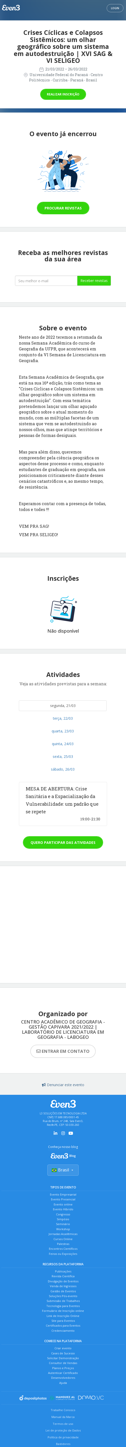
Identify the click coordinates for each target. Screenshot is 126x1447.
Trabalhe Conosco (63, 1410)
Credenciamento (63, 1330)
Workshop (63, 1229)
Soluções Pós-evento (63, 1296)
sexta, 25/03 (63, 756)
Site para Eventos (63, 1321)
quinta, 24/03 (63, 743)
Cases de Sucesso (63, 1353)
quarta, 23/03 (63, 731)
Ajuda (63, 1383)
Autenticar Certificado (63, 1373)
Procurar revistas (63, 208)
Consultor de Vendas (63, 1363)
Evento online (63, 1204)
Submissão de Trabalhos (63, 1301)
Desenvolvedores (63, 1378)
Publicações (63, 1271)
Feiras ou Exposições (63, 1254)
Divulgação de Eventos (63, 1281)
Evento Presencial (63, 1199)
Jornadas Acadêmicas (63, 1234)
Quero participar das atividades (63, 842)
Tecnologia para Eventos (63, 1306)
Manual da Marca (63, 1417)
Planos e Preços (63, 1368)
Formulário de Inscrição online (63, 1311)
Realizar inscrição (63, 94)
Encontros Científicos (63, 1249)
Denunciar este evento (63, 1084)
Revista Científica (63, 1276)
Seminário (63, 1224)
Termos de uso (63, 1424)
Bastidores (63, 1444)
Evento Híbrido (63, 1209)
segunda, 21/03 (63, 705)
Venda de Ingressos (63, 1286)
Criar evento (63, 1348)
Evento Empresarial (63, 1194)
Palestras (63, 1244)
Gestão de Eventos (63, 1291)
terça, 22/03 (63, 718)
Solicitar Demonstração (63, 1358)
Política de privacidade (63, 1437)
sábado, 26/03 (63, 769)
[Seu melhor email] (46, 281)
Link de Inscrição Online (63, 1316)
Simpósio (63, 1219)
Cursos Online (63, 1239)
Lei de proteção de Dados (63, 1430)
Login (115, 8)
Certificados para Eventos (63, 1325)
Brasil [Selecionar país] (63, 1170)
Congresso (63, 1214)
